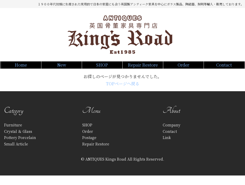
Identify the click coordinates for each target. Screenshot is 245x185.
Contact (224, 67)
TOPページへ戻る (122, 89)
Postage (89, 143)
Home (20, 67)
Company (171, 130)
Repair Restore (142, 67)
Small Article (16, 149)
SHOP (102, 67)
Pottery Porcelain (20, 143)
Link (167, 143)
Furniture (13, 130)
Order (183, 67)
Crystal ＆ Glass (18, 137)
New (62, 67)
